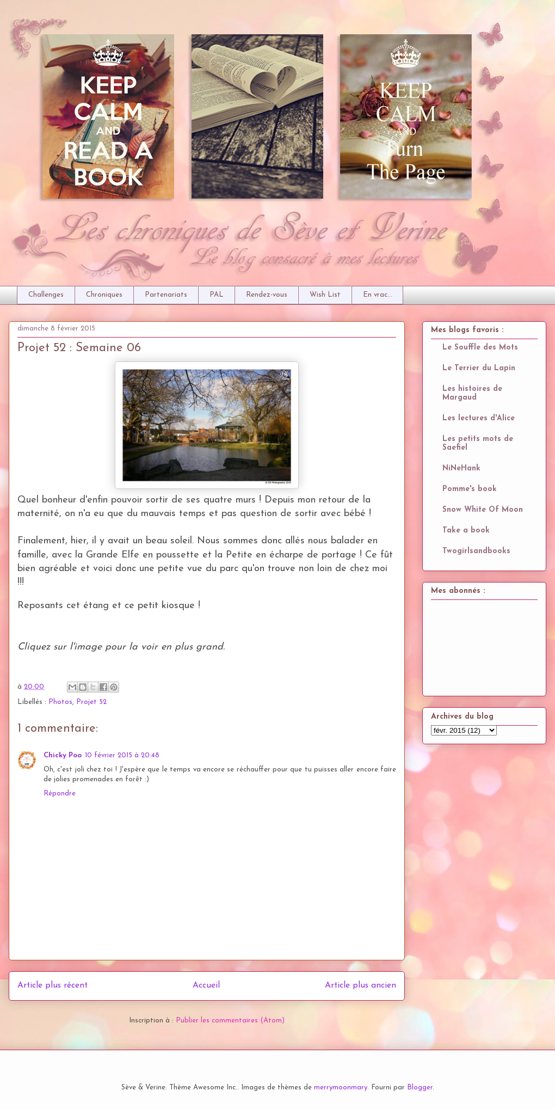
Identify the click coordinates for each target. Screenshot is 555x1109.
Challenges (46, 294)
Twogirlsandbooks (476, 551)
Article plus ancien (360, 985)
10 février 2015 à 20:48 (122, 755)
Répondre (60, 793)
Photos (60, 702)
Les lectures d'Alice (478, 418)
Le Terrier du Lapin (478, 368)
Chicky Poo (63, 755)
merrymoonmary (340, 1087)
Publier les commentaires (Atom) (230, 1020)
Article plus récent (52, 985)
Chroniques (104, 294)
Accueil (206, 985)
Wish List (325, 294)
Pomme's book (469, 489)
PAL (216, 294)
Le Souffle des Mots (480, 348)
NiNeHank (461, 468)
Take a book (466, 530)
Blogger (420, 1087)
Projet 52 (91, 702)
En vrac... (377, 294)
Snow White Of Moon (482, 510)
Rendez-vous (266, 294)
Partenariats (166, 294)
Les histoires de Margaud (472, 393)
